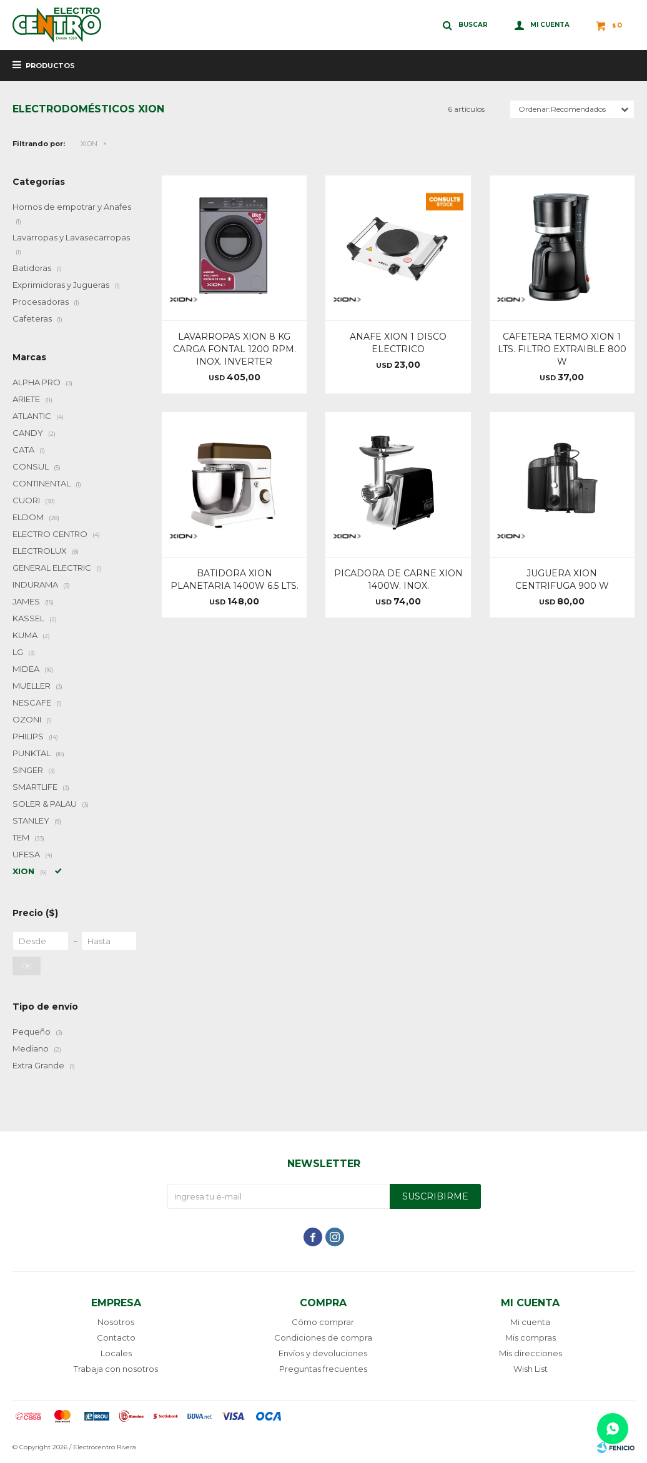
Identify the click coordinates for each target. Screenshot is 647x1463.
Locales (116, 1353)
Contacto (116, 1337)
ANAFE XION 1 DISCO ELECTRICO (398, 343)
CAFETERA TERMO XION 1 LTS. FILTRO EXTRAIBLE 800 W (562, 349)
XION (89, 143)
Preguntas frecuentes (323, 1369)
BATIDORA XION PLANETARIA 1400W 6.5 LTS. (234, 579)
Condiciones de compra (323, 1337)
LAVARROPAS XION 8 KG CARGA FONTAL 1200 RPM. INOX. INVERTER (234, 349)
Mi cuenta (530, 1322)
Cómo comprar (323, 1322)
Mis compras (530, 1337)
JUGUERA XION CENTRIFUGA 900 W (562, 579)
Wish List (530, 1369)
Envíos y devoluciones (323, 1353)
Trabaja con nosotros (116, 1369)
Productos (50, 65)
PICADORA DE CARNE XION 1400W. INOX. (398, 579)
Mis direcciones (530, 1353)
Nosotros (115, 1322)
